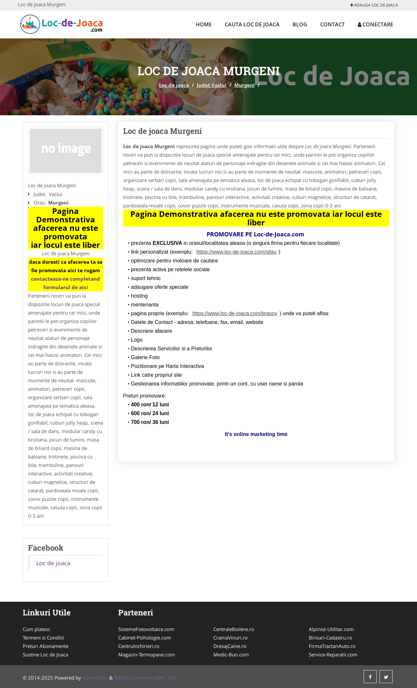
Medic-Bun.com (231, 654)
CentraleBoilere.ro (233, 629)
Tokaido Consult (132, 677)
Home (204, 24)
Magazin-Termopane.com (146, 654)
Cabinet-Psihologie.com (144, 637)
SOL (172, 677)
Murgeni (244, 85)
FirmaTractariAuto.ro (332, 646)
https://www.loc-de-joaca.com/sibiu (236, 252)
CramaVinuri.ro (230, 637)
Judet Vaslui (211, 85)
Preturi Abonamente (45, 646)
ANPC (160, 677)
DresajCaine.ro (229, 646)
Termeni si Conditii (43, 637)
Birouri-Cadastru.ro (330, 637)
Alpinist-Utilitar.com (331, 629)
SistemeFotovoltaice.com (146, 629)
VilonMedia (95, 677)
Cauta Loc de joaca (252, 24)
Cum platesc (36, 629)
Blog (300, 24)
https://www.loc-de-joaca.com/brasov (234, 313)
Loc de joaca (174, 85)
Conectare (375, 24)
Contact (332, 24)
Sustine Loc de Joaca (45, 654)
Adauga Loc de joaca (374, 5)
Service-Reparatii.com (333, 654)
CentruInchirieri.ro (138, 646)
